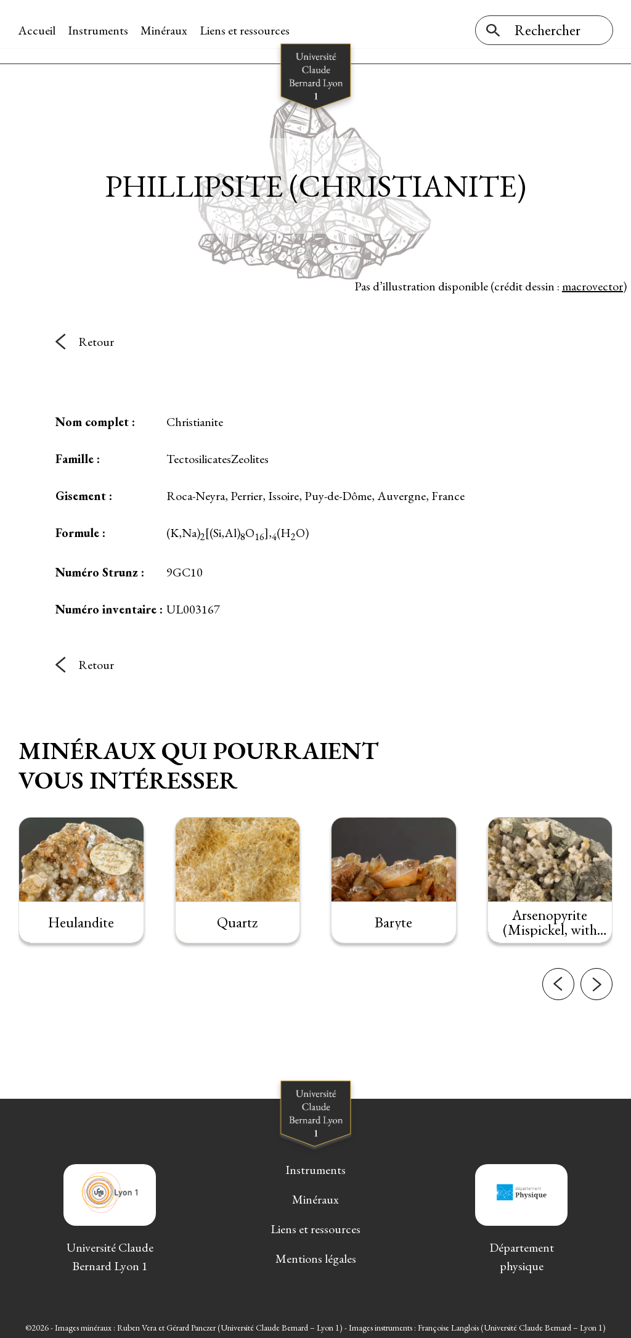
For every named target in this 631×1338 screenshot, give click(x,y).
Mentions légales (315, 1256)
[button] (558, 999)
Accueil (37, 30)
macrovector (592, 283)
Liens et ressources (245, 30)
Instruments (98, 30)
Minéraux (164, 30)
